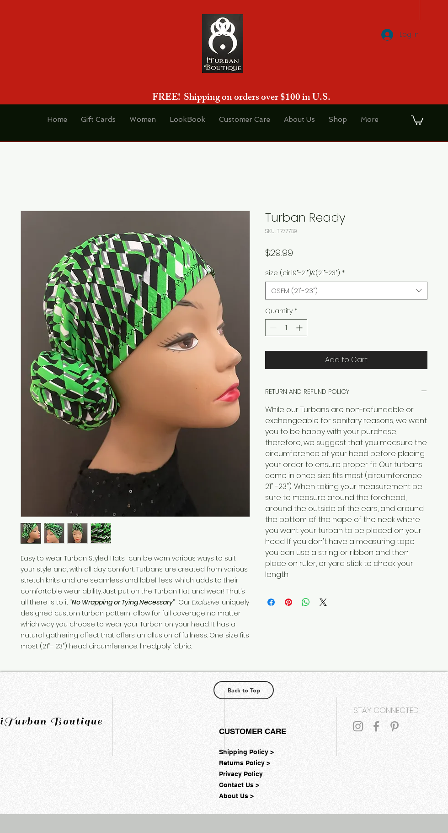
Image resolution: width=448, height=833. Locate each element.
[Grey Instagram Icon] (358, 726)
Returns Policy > (244, 763)
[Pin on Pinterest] (288, 602)
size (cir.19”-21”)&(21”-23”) (305, 273)
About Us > (236, 796)
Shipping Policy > (246, 752)
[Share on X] (323, 602)
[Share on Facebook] (271, 602)
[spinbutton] (286, 328)
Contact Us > (239, 785)
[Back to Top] (243, 690)
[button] (417, 119)
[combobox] (346, 290)
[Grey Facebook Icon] (376, 726)
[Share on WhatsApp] (305, 602)
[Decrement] (272, 328)
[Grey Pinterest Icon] (394, 726)
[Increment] (300, 328)
